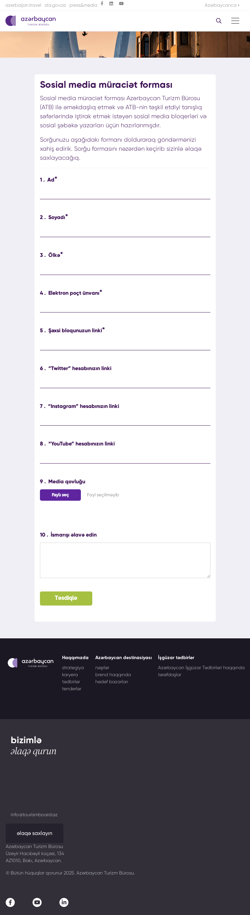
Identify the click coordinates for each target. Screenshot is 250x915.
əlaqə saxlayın (34, 833)
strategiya (73, 667)
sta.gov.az (55, 5)
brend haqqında (113, 674)
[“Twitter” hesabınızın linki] (125, 382)
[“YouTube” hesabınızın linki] (125, 458)
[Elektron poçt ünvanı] (125, 306)
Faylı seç (60, 494)
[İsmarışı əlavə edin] (125, 560)
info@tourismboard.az (34, 814)
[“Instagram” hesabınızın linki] (125, 420)
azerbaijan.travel (23, 5)
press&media (83, 5)
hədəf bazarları (111, 681)
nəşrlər (102, 667)
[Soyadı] (125, 231)
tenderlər (71, 688)
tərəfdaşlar (169, 674)
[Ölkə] (125, 269)
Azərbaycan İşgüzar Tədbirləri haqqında (201, 667)
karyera (70, 674)
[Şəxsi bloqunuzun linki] (125, 344)
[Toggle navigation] (235, 20)
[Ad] (125, 193)
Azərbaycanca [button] (221, 5)
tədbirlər (71, 681)
